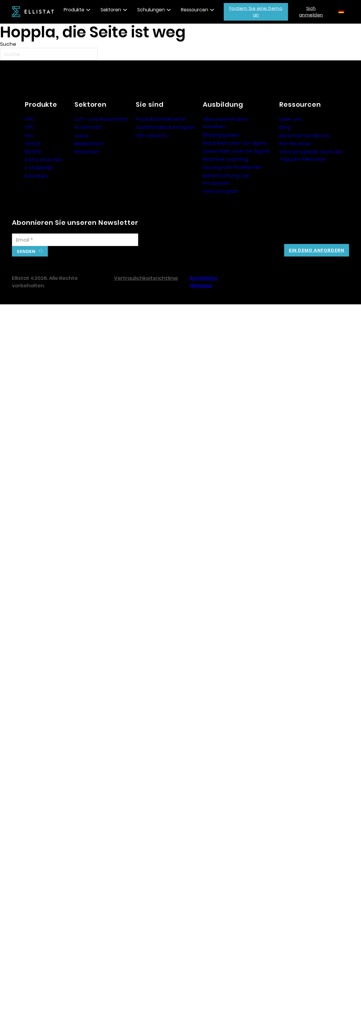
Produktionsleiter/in (161, 119)
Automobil (87, 127)
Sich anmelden (311, 11)
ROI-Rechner (295, 143)
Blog (285, 127)
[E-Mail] (75, 239)
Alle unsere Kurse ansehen (225, 122)
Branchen (87, 151)
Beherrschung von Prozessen (226, 179)
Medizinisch (89, 143)
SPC (30, 127)
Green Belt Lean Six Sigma (236, 151)
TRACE (33, 143)
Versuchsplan (220, 191)
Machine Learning (225, 159)
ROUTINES (36, 176)
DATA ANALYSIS (44, 159)
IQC (29, 135)
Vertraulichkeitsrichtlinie (146, 278)
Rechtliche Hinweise (203, 281)
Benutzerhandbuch (304, 135)
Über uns (290, 119)
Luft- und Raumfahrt (101, 119)
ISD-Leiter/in (151, 135)
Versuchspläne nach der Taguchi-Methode (311, 155)
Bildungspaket (221, 134)
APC (30, 119)
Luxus (81, 135)
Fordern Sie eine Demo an (256, 11)
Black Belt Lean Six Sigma (235, 142)
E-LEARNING (39, 167)
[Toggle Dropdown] (88, 9)
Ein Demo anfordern (317, 250)
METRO (33, 151)
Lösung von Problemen (232, 167)
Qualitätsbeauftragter (165, 127)
